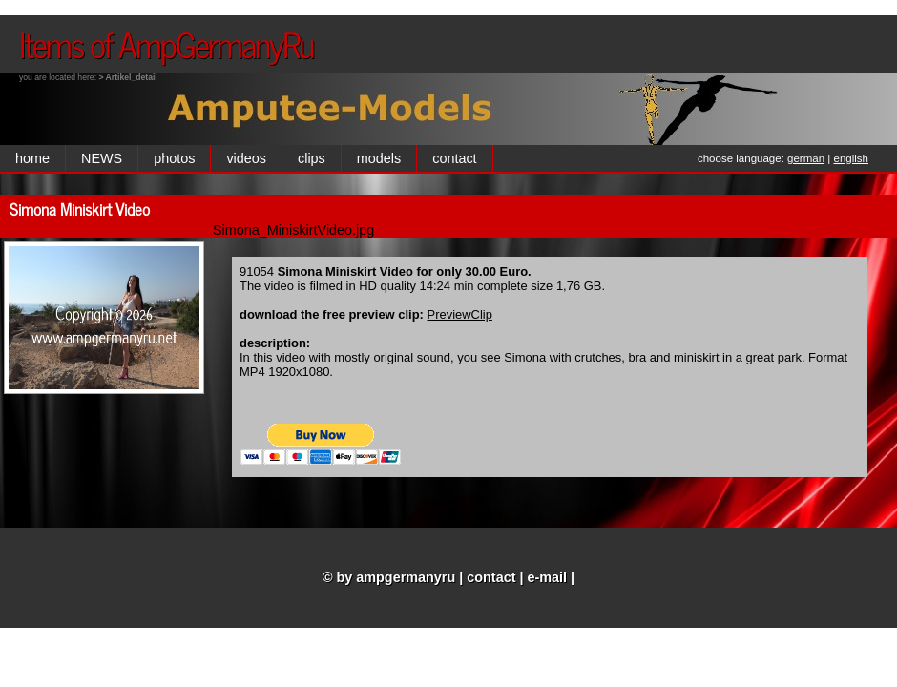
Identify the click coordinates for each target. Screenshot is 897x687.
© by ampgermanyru (389, 577)
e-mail (548, 577)
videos (246, 158)
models (379, 158)
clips (311, 158)
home (32, 158)
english (851, 158)
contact (454, 158)
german (805, 158)
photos (174, 158)
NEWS (101, 158)
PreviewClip (460, 314)
